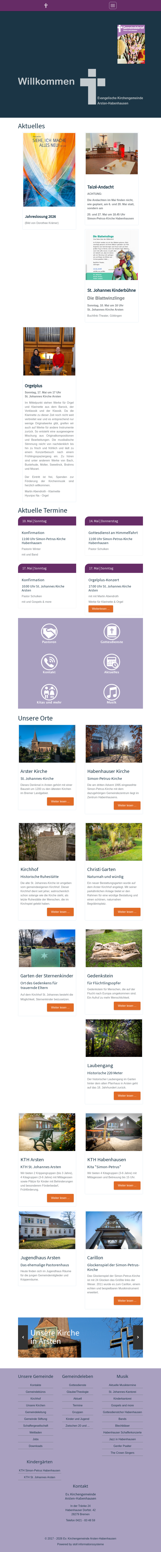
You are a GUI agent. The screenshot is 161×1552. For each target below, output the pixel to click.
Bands (122, 1418)
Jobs (36, 1439)
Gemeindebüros (36, 1391)
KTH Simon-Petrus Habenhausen (39, 1470)
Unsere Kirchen (35, 1405)
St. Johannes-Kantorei (122, 1391)
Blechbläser (122, 1425)
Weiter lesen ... (127, 1300)
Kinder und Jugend (77, 1418)
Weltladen (35, 1432)
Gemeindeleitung (35, 1412)
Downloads (36, 1446)
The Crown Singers (122, 1452)
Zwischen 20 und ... (78, 1425)
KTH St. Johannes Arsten (39, 1477)
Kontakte (35, 1385)
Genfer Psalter (122, 1446)
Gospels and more (122, 1405)
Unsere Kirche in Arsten (55, 1336)
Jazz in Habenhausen (122, 1439)
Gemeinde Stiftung (35, 1418)
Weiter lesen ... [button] (60, 801)
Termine (78, 1405)
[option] (80, 1337)
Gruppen (77, 1412)
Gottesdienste (77, 1385)
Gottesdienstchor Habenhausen (122, 1412)
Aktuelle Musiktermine (122, 1385)
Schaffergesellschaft (35, 1425)
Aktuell (77, 1398)
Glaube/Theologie (77, 1391)
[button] (23, 1337)
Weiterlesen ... (101, 608)
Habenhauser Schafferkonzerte (122, 1432)
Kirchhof (36, 1398)
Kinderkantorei (122, 1398)
